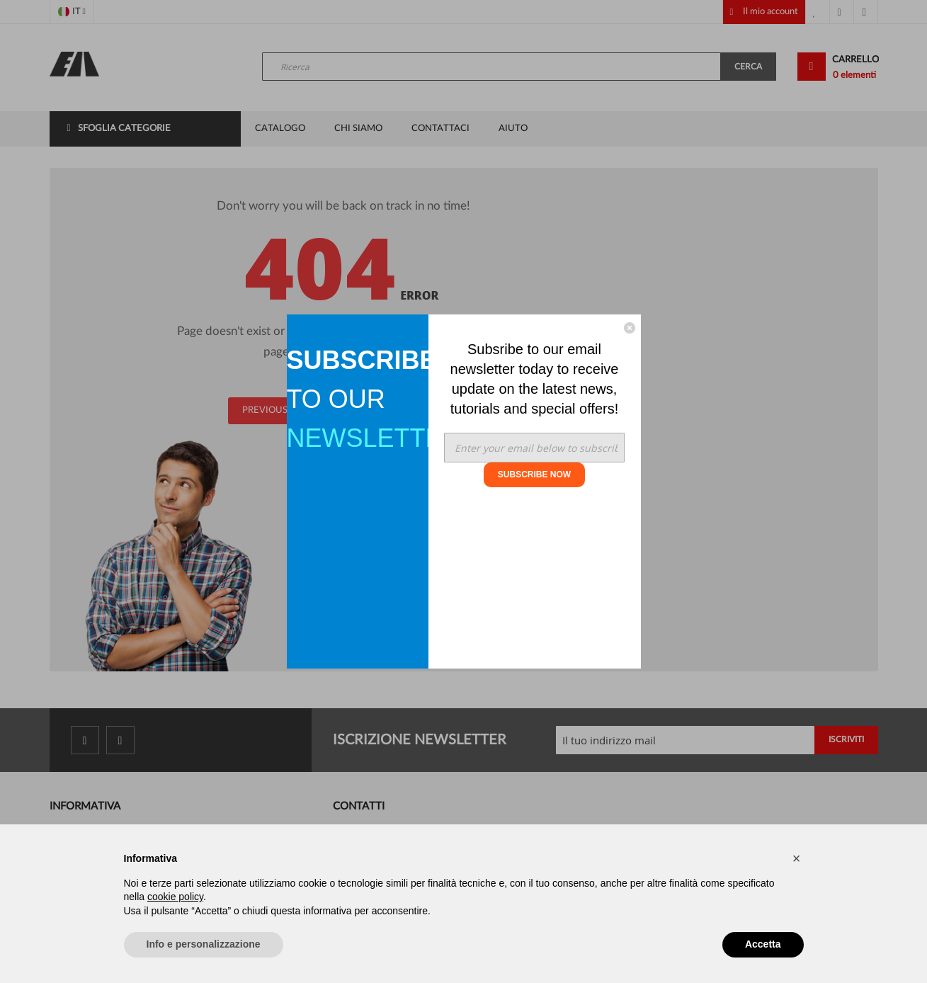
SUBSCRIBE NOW (534, 474)
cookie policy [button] (175, 896)
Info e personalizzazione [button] (204, 944)
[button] (796, 858)
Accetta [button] (763, 944)
